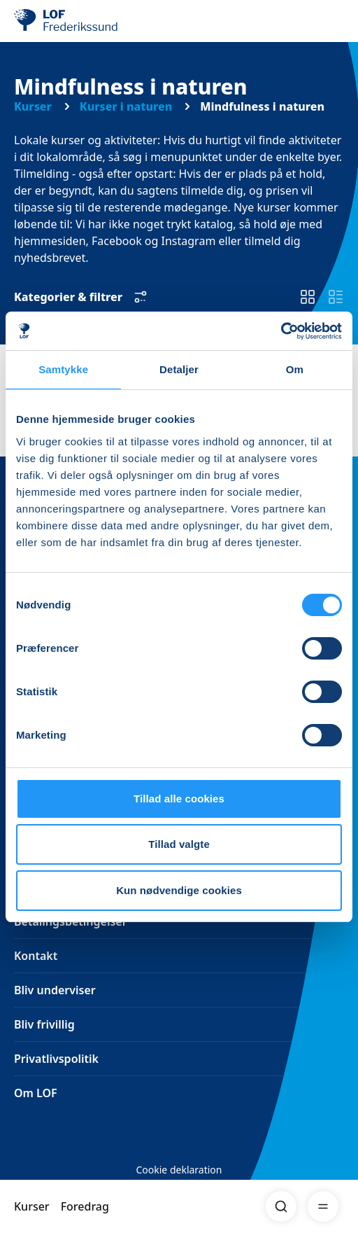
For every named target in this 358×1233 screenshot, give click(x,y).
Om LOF (35, 1093)
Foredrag (85, 1206)
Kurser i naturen (126, 106)
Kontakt (35, 955)
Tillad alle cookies (179, 798)
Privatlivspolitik (56, 1058)
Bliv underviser (55, 990)
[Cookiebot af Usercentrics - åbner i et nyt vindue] (281, 331)
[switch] (307, 296)
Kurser (32, 1206)
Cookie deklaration (179, 1169)
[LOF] (84, 21)
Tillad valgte (179, 844)
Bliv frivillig (44, 1024)
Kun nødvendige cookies (179, 890)
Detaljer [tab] (179, 369)
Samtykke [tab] (63, 369)
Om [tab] (294, 369)
